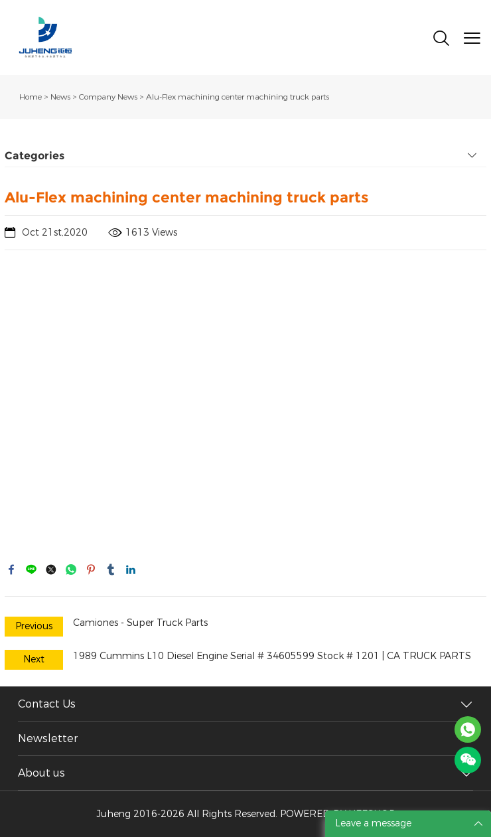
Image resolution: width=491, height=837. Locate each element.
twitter (51, 569)
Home (30, 97)
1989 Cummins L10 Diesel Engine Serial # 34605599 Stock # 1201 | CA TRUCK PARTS (272, 656)
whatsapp (71, 569)
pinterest (91, 569)
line (31, 569)
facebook (11, 569)
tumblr (110, 569)
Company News (108, 97)
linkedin (130, 569)
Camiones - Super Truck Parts (140, 623)
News (60, 97)
